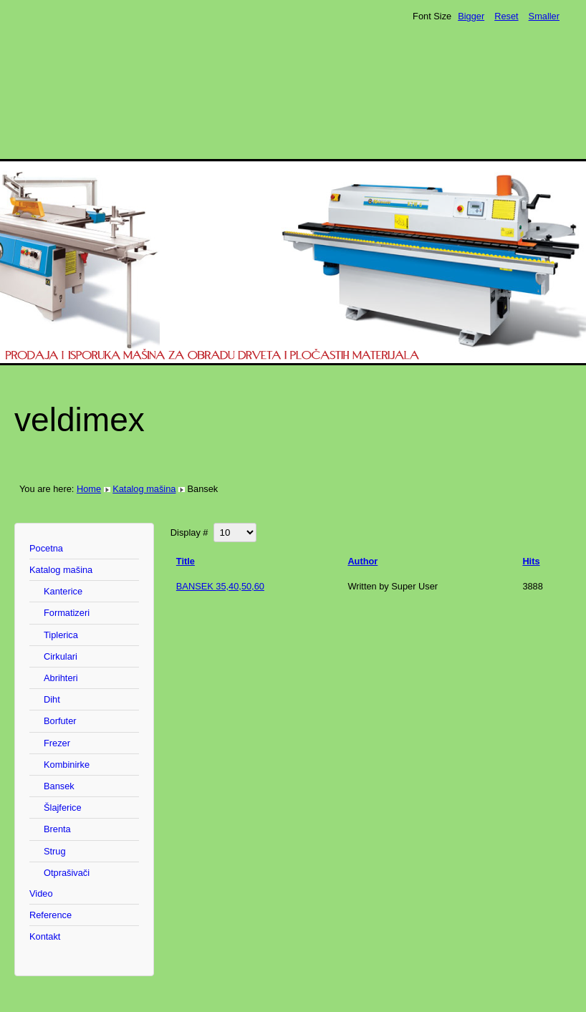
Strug (55, 851)
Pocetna (46, 548)
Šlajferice (63, 807)
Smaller (544, 16)
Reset (506, 16)
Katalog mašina (144, 488)
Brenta (57, 829)
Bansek (59, 786)
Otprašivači (67, 872)
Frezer (57, 743)
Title (185, 561)
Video (41, 893)
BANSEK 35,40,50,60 (220, 586)
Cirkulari (60, 656)
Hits (530, 561)
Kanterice (63, 591)
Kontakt (44, 936)
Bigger (471, 16)
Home (89, 488)
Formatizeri (67, 612)
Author (362, 561)
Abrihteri (61, 678)
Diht (52, 699)
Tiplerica (61, 635)
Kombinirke (67, 764)
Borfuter (60, 720)
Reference (50, 915)
